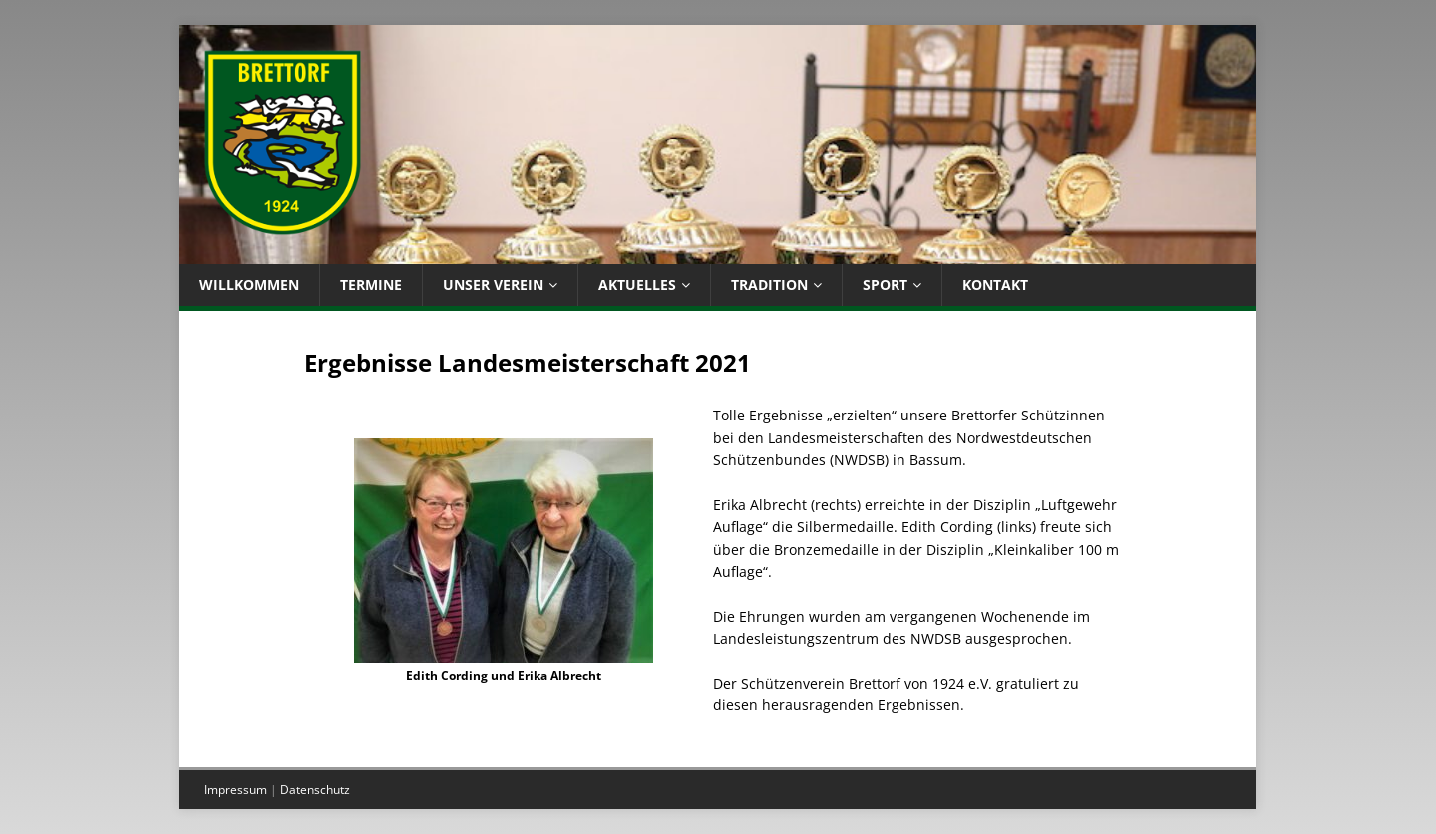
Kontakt (995, 284)
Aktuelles (637, 284)
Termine (371, 284)
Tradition (769, 284)
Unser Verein (493, 284)
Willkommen (249, 284)
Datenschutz (315, 789)
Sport (885, 284)
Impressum (235, 789)
